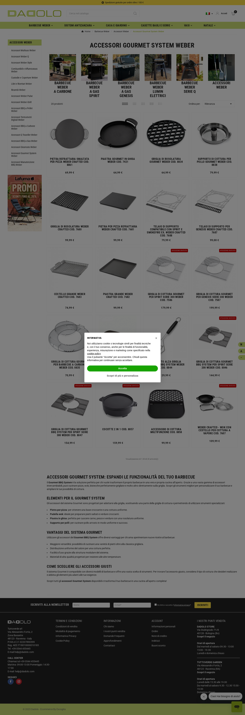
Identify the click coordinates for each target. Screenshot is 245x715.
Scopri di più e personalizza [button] (122, 375)
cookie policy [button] (94, 353)
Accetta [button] (122, 368)
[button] (156, 338)
